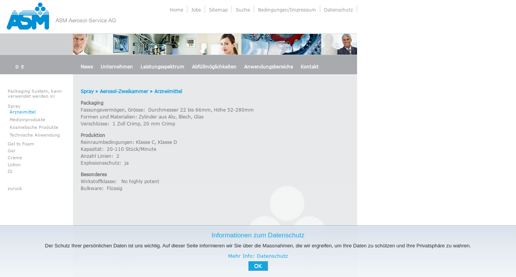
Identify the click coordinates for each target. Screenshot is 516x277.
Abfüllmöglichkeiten (214, 66)
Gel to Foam (21, 143)
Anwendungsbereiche (268, 66)
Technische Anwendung (35, 134)
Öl (10, 171)
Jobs (196, 9)
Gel (11, 150)
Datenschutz (338, 9)
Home (176, 9)
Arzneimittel (23, 111)
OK (258, 266)
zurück (15, 188)
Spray (14, 105)
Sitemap (218, 9)
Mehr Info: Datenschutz (258, 256)
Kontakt (310, 66)
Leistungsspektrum (162, 66)
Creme (15, 157)
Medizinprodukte (27, 119)
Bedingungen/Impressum (287, 9)
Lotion (14, 164)
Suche (243, 9)
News (87, 66)
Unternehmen (117, 66)
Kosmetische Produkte (34, 127)
